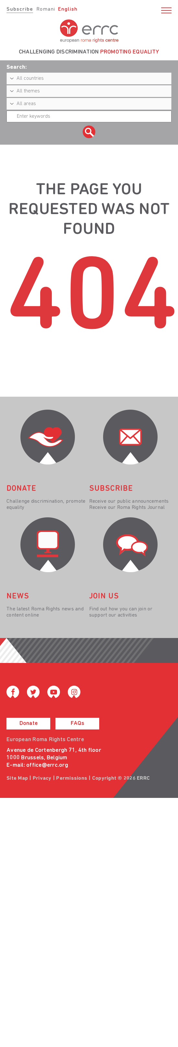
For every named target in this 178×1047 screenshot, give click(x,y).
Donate (28, 723)
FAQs (77, 723)
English (67, 9)
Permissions (71, 778)
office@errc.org (47, 765)
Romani (45, 9)
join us (104, 596)
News (17, 596)
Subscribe (19, 9)
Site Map (17, 778)
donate (21, 489)
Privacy (42, 778)
